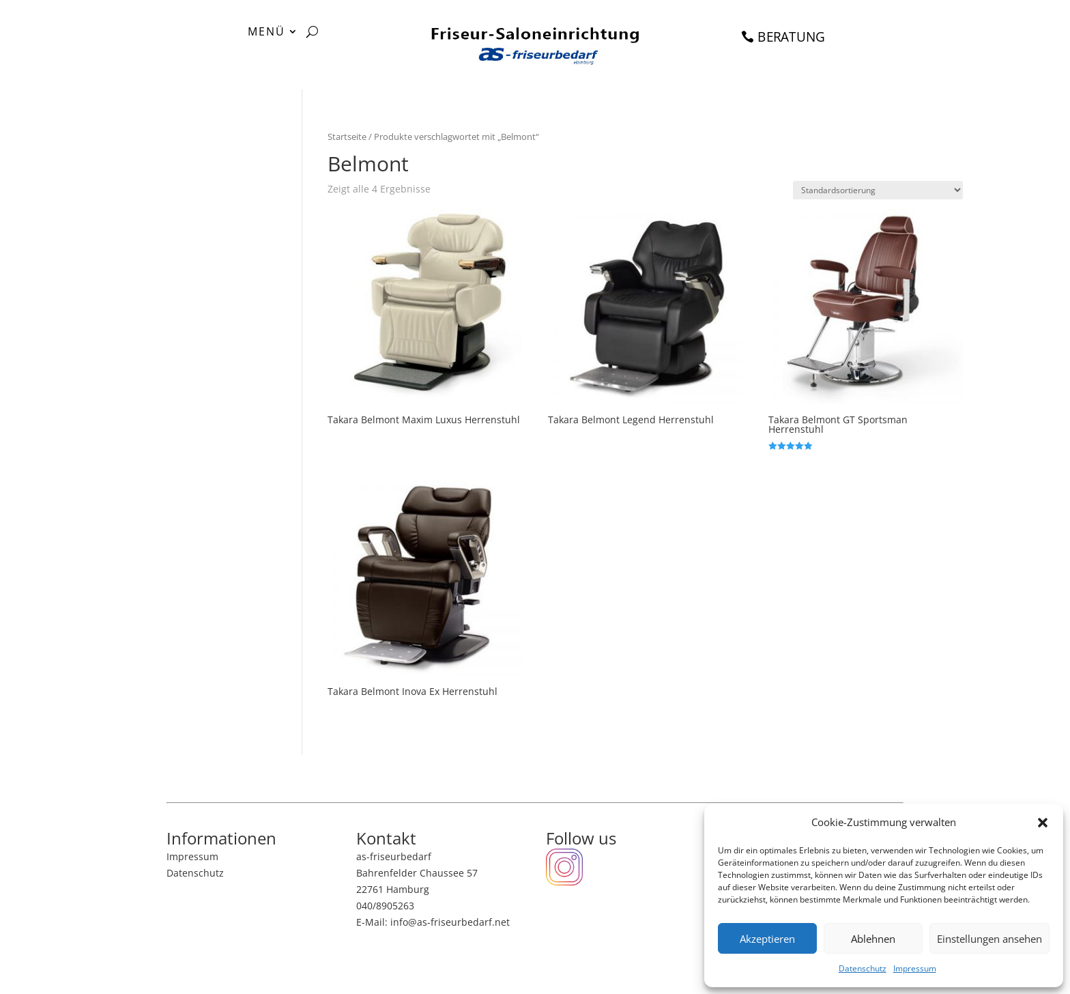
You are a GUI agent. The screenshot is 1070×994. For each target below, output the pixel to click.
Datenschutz (862, 968)
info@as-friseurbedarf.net (450, 921)
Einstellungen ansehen (989, 939)
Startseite (347, 136)
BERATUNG (792, 36)
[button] (1043, 822)
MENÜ (266, 33)
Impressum (914, 968)
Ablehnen (873, 939)
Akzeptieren (767, 939)
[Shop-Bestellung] (878, 190)
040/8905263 (385, 905)
